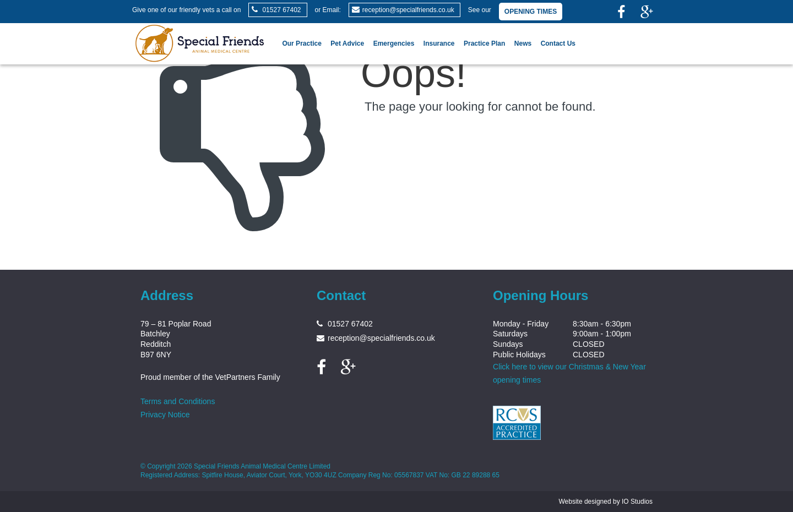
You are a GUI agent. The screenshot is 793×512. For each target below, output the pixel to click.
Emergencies (394, 43)
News (522, 43)
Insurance (439, 43)
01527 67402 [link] (281, 10)
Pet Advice (347, 43)
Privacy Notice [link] (164, 414)
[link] (621, 13)
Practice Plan (484, 43)
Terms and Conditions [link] (177, 401)
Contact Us (558, 43)
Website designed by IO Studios (605, 501)
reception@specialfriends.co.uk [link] (408, 10)
